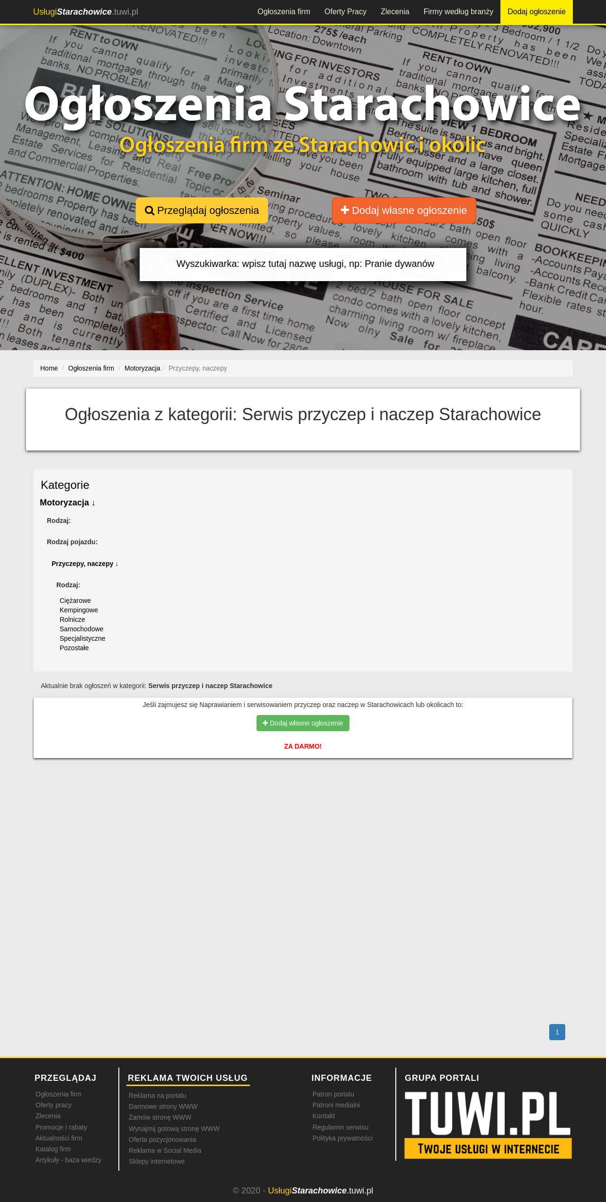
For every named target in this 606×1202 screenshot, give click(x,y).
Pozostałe (74, 648)
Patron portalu (333, 1094)
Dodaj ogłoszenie (537, 12)
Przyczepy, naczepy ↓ (85, 563)
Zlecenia (395, 12)
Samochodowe (82, 629)
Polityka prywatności (342, 1138)
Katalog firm (53, 1149)
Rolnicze (72, 619)
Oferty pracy (53, 1105)
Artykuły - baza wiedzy (68, 1160)
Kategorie (65, 484)
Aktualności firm (59, 1138)
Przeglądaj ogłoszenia (202, 210)
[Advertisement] (303, 806)
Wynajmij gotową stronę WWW (174, 1128)
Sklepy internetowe (157, 1161)
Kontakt (323, 1116)
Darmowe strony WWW (163, 1106)
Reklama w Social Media (165, 1150)
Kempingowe (79, 610)
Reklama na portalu (157, 1095)
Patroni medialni (336, 1105)
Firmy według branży (459, 12)
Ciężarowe (75, 600)
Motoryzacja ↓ (68, 502)
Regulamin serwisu (340, 1127)
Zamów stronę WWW (160, 1117)
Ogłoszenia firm (284, 12)
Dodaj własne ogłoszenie (404, 210)
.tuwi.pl (85, 12)
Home (49, 368)
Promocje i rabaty (61, 1127)
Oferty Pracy (345, 12)
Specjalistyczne (83, 638)
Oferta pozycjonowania (162, 1139)
